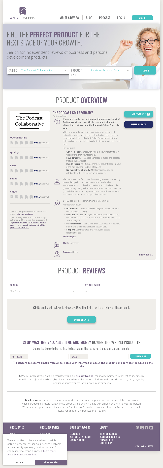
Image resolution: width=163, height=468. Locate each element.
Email (74, 356)
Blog (89, 17)
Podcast (104, 17)
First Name (17, 356)
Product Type (76, 72)
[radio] (11, 143)
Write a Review (69, 17)
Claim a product (77, 439)
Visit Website (141, 114)
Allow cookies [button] (51, 462)
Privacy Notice (84, 376)
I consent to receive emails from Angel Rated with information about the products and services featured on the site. (83, 364)
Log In (121, 17)
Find (13, 70)
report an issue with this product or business (27, 226)
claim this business (24, 214)
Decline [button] (19, 462)
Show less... (146, 254)
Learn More (75, 433)
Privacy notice (106, 439)
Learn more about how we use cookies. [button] (31, 452)
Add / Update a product (81, 436)
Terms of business (108, 433)
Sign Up (142, 17)
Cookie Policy (106, 442)
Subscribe (140, 356)
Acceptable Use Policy (110, 436)
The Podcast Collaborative (73, 112)
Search (145, 70)
